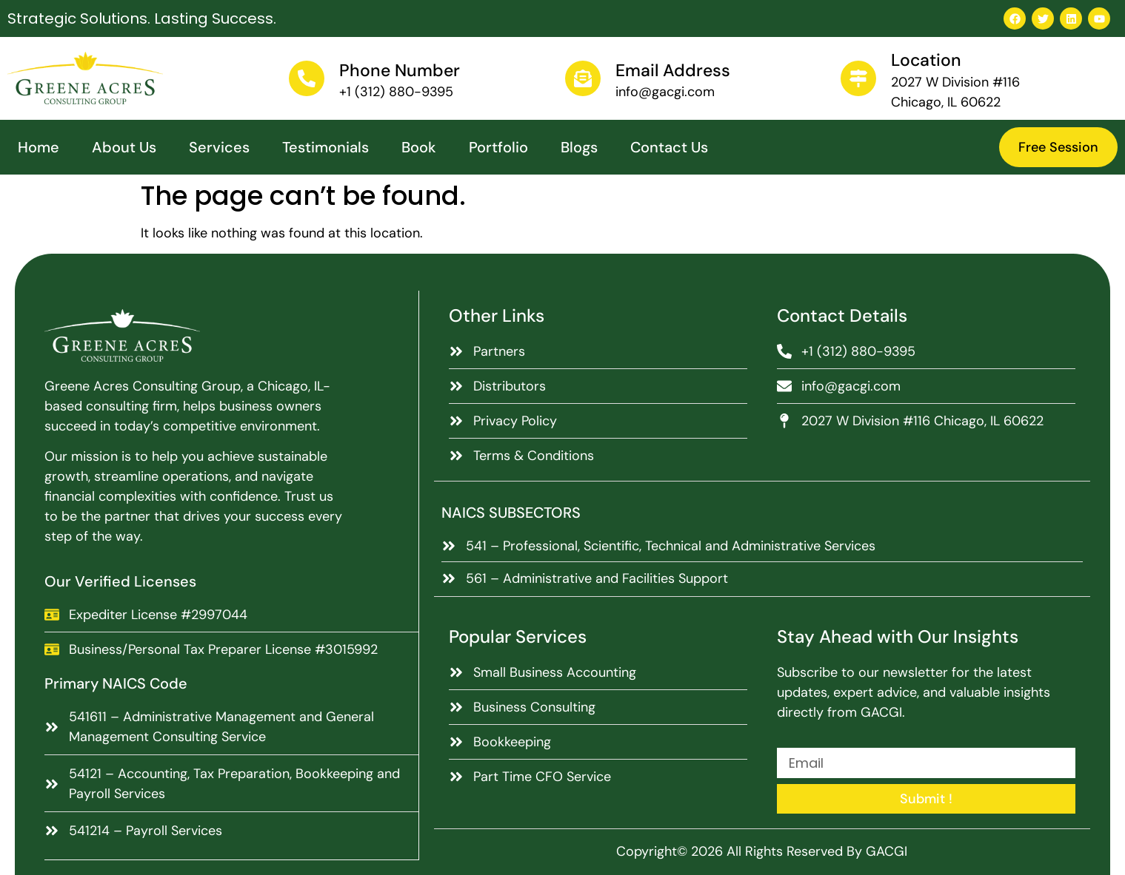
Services (219, 147)
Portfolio (498, 147)
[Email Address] (583, 78)
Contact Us (669, 147)
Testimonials (325, 147)
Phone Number (399, 70)
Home (38, 147)
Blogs (579, 147)
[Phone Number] (306, 78)
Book (418, 147)
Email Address (672, 70)
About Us (124, 147)
